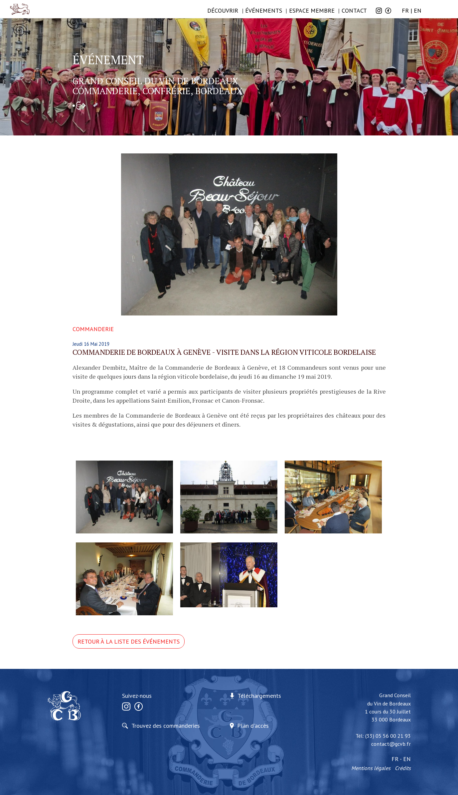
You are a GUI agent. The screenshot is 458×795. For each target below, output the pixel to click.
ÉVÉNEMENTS (263, 10)
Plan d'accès (253, 725)
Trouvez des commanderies (165, 725)
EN (417, 10)
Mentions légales (370, 768)
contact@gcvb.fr (391, 743)
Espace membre (312, 10)
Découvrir (222, 10)
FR (405, 10)
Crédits (403, 768)
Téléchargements (259, 695)
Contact (354, 10)
